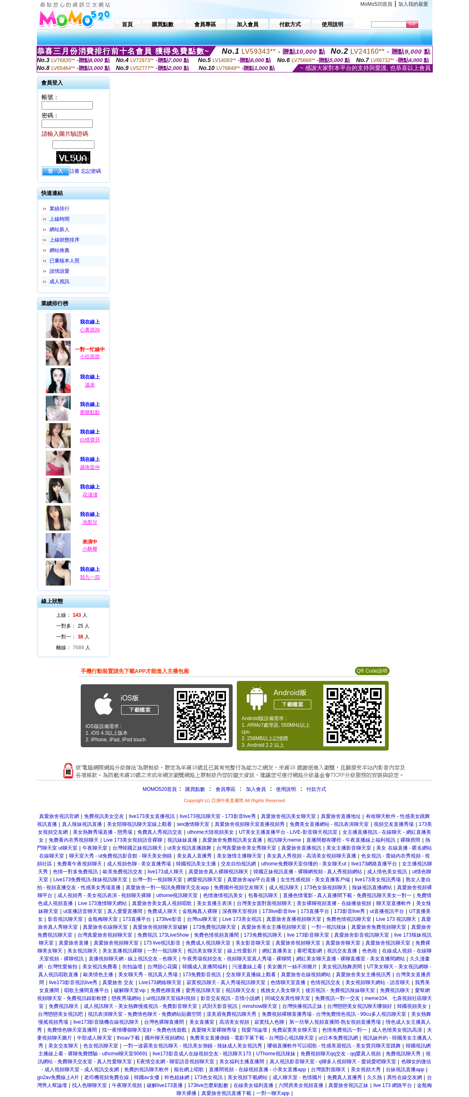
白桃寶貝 (90, 440)
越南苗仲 (90, 467)
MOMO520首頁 (160, 789)
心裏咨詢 (90, 330)
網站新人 (59, 229)
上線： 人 (71, 615)
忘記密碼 (91, 171)
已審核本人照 (64, 261)
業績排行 (59, 209)
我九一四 (90, 577)
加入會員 (256, 789)
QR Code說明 (372, 671)
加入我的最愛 (413, 4)
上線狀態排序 (64, 240)
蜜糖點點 (90, 412)
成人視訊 (59, 281)
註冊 (74, 171)
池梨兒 (89, 522)
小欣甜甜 (90, 356)
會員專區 (226, 789)
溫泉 (90, 385)
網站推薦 (59, 250)
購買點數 (194, 789)
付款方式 (316, 789)
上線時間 (59, 219)
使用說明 (286, 789)
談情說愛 (59, 271)
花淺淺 (89, 495)
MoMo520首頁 (376, 4)
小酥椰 (89, 549)
